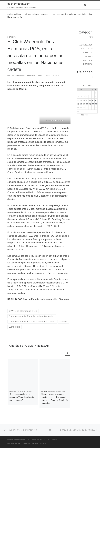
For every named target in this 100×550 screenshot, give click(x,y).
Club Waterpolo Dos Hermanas (23, 75)
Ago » (87, 115)
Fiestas (89, 56)
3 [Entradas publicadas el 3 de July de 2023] (78, 97)
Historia (88, 60)
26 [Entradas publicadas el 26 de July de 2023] (84, 108)
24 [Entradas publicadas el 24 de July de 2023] (78, 108)
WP (19, 443)
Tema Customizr (40, 443)
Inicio (9, 14)
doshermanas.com (21, 440)
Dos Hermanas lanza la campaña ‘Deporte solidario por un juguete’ (22, 397)
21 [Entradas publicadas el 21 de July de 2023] (90, 104)
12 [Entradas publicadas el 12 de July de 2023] (84, 100)
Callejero (87, 49)
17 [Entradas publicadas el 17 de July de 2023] (78, 104)
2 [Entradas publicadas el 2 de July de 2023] (95, 93)
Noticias (16, 14)
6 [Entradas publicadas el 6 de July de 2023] (87, 97)
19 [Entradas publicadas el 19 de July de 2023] (84, 104)
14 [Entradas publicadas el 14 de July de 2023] (90, 100)
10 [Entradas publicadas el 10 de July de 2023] (78, 100)
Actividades (86, 45)
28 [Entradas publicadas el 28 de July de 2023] (90, 108)
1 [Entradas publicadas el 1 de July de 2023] (92, 93)
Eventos (88, 53)
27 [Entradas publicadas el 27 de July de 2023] (87, 108)
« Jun (81, 115)
